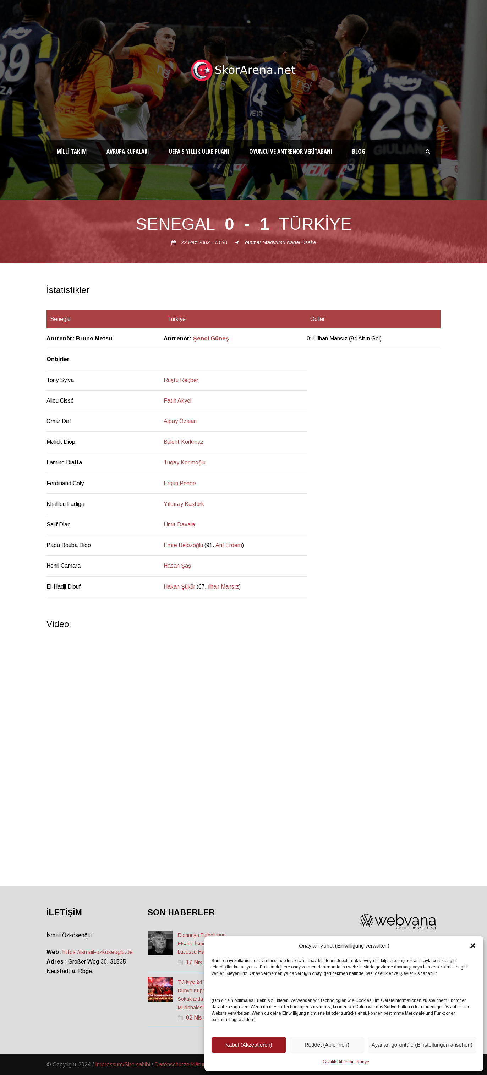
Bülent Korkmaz (183, 442)
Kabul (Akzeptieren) (248, 1045)
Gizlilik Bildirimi (338, 1061)
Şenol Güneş (211, 338)
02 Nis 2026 (201, 1018)
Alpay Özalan (180, 421)
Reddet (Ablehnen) (327, 1045)
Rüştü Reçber (181, 380)
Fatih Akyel (177, 401)
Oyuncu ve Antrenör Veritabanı (290, 151)
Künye (363, 1061)
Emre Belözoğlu (183, 545)
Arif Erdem (228, 545)
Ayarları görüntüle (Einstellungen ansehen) (422, 1045)
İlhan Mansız (223, 587)
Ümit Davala (179, 525)
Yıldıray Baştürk (184, 504)
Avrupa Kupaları (127, 151)
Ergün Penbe (180, 483)
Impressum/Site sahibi (122, 1065)
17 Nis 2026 (201, 962)
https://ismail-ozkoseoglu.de (97, 952)
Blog (358, 151)
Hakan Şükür (179, 587)
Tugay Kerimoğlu (185, 462)
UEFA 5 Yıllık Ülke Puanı (199, 151)
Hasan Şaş (177, 566)
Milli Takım (71, 151)
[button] (472, 945)
